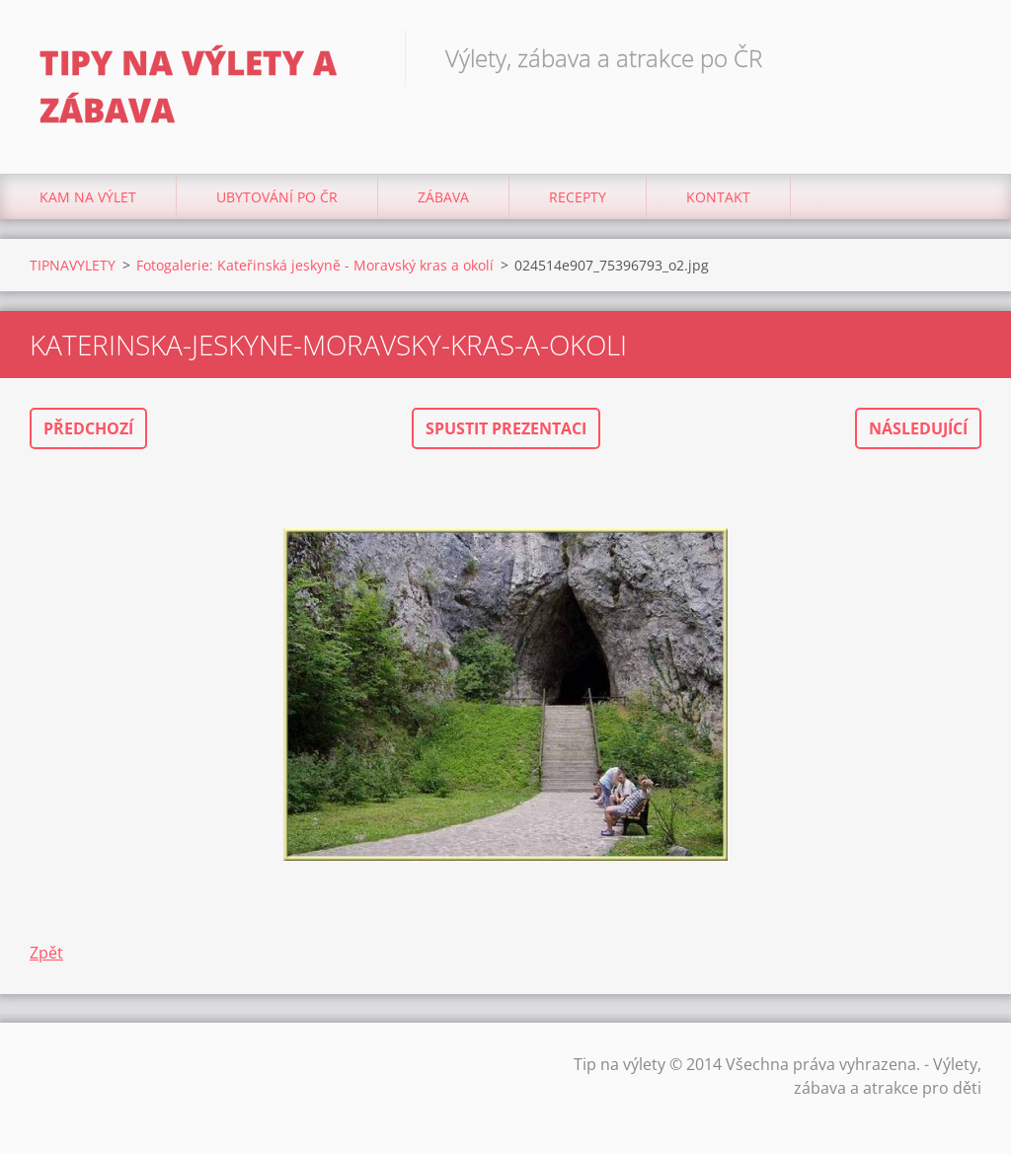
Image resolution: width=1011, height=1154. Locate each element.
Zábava (443, 197)
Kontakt (718, 197)
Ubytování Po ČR (277, 197)
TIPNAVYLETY (73, 265)
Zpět (46, 952)
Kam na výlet (87, 197)
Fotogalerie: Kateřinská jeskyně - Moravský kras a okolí (315, 265)
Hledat (960, 57)
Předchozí (88, 428)
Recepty (577, 197)
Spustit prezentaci (506, 428)
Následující (918, 428)
